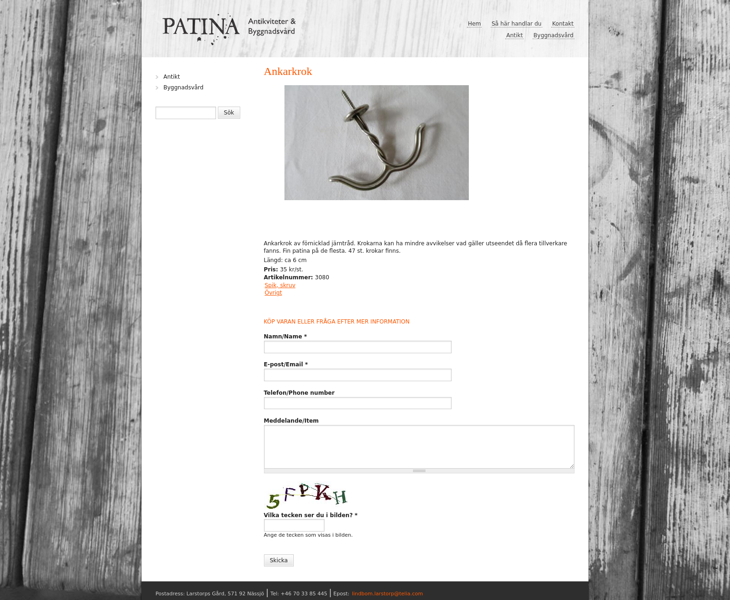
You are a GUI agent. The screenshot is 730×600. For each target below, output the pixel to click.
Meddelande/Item (291, 421)
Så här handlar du (516, 23)
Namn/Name (285, 336)
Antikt (514, 35)
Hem (474, 23)
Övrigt (273, 293)
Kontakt (563, 23)
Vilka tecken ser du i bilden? (311, 515)
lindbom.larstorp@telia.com (387, 594)
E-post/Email (286, 364)
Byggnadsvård (554, 35)
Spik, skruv (280, 285)
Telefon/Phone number (299, 393)
